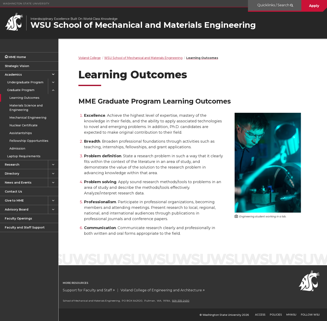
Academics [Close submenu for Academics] (13, 74)
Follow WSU (310, 314)
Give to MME (14, 200)
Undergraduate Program (25, 82)
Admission (17, 148)
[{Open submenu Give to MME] (53, 200)
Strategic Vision (17, 66)
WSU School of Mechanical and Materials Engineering (143, 25)
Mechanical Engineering (27, 117)
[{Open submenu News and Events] (53, 182)
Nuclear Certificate (23, 125)
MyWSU (291, 314)
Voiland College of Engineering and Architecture (167, 290)
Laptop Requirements (23, 156)
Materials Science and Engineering (26, 108)
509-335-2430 (186, 300)
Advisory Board (16, 209)
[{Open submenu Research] (53, 164)
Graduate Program (20, 90)
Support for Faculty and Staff (93, 290)
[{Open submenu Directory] (53, 173)
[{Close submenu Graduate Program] (53, 90)
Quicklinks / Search (273, 5)
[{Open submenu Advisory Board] (53, 209)
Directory (12, 173)
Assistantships (20, 133)
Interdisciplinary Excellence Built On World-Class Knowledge (74, 19)
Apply (314, 6)
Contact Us (13, 191)
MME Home (17, 57)
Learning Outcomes (24, 98)
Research (12, 164)
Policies (276, 314)
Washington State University (26, 3)
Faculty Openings (18, 218)
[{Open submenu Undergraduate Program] (53, 82)
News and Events (18, 182)
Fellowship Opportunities (28, 141)
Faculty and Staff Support (25, 227)
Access (260, 314)
